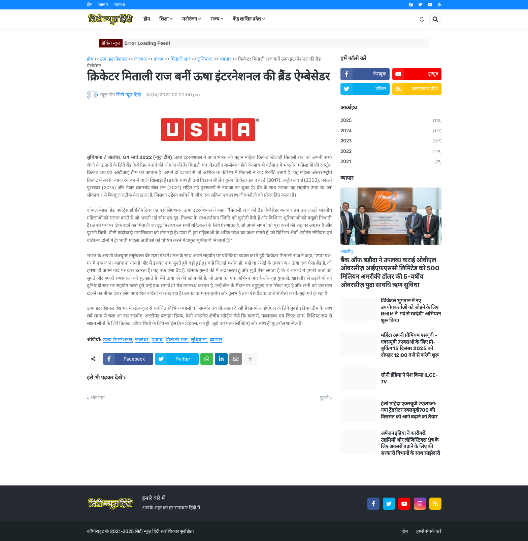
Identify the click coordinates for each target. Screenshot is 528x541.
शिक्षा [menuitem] (164, 19)
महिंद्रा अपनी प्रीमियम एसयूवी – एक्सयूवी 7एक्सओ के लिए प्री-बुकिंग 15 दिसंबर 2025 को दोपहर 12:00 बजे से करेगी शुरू (410, 345)
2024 (390, 131)
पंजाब (157, 340)
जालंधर (141, 340)
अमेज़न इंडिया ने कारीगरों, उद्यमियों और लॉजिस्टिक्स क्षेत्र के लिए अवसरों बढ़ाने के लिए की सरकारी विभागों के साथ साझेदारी (410, 443)
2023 (390, 141)
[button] (422, 19)
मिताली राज (177, 340)
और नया (97, 398)
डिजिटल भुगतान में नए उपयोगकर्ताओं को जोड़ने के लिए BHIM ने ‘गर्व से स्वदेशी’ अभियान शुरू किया (411, 311)
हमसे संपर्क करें (428, 531)
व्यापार (103, 4)
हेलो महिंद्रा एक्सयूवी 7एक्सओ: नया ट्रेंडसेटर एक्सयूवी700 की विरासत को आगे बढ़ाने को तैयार (409, 410)
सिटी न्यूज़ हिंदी (147, 531)
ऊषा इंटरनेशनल (117, 340)
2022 (390, 151)
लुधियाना (199, 340)
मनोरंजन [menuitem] (189, 19)
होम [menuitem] (146, 19)
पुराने (324, 398)
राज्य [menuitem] (214, 19)
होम (89, 4)
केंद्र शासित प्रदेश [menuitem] (247, 19)
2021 (390, 162)
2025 (390, 120)
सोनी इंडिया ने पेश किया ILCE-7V (409, 378)
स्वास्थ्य (119, 4)
